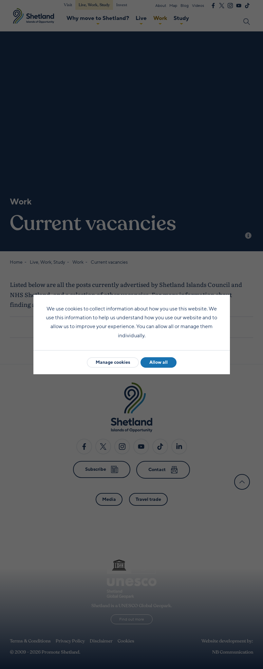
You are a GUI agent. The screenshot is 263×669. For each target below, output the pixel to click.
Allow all (158, 362)
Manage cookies (113, 362)
